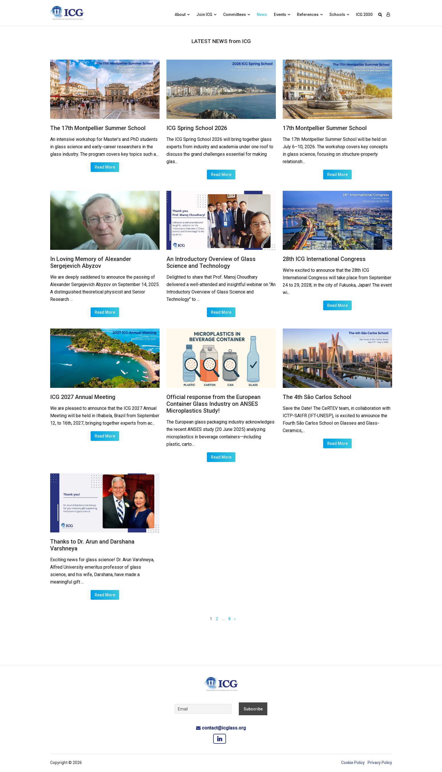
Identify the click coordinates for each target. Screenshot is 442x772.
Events (280, 14)
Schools (337, 14)
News (262, 14)
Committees (234, 14)
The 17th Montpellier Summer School (98, 128)
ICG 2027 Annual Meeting (82, 397)
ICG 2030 (364, 14)
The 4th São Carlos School (317, 397)
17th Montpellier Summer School (325, 128)
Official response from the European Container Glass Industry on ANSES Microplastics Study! (213, 404)
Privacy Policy (380, 763)
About (180, 14)
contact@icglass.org (224, 728)
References (308, 14)
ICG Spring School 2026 (196, 128)
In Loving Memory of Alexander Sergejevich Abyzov (90, 262)
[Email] (203, 709)
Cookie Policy (353, 763)
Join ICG (204, 14)
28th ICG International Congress (324, 259)
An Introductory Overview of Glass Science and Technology (211, 262)
